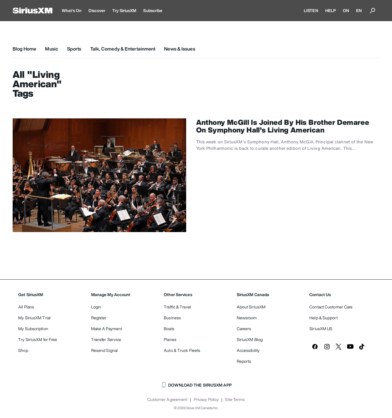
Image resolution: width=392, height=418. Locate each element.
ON (346, 10)
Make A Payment (106, 328)
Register (99, 318)
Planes (170, 339)
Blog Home (24, 48)
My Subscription (33, 328)
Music (51, 48)
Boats (169, 328)
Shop (23, 350)
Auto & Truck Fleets (182, 350)
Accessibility (248, 350)
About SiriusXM (251, 307)
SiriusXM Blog (250, 339)
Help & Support (323, 318)
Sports (74, 48)
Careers (244, 328)
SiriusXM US (320, 328)
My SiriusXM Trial (34, 318)
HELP (330, 10)
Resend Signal (104, 350)
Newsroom (247, 318)
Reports (244, 361)
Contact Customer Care (331, 307)
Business (172, 318)
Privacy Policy (206, 399)
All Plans (26, 307)
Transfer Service (106, 339)
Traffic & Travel (177, 307)
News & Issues (179, 48)
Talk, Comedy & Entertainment (123, 48)
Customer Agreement (167, 399)
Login (96, 307)
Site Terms (235, 399)
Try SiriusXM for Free (37, 339)
